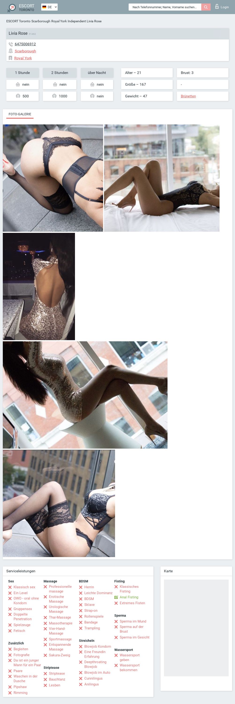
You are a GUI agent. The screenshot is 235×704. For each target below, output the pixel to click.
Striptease (57, 673)
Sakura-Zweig (59, 655)
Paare (18, 671)
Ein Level (21, 593)
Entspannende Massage (60, 646)
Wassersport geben (130, 657)
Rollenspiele (94, 616)
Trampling (92, 628)
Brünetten (188, 96)
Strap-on (90, 610)
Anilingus (91, 684)
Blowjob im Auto (97, 672)
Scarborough (40, 21)
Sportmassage (60, 639)
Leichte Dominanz (98, 593)
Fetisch (19, 631)
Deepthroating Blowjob (95, 664)
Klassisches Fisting (129, 589)
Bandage (91, 622)
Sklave (89, 605)
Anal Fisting (129, 597)
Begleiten (21, 649)
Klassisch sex (24, 587)
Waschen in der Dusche (25, 678)
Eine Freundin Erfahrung (94, 654)
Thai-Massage (60, 617)
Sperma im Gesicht (134, 637)
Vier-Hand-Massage (57, 631)
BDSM (89, 599)
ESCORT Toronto (18, 21)
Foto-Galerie (20, 114)
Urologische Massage (58, 609)
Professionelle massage (60, 589)
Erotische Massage (56, 599)
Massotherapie (60, 623)
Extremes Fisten (132, 603)
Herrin (89, 587)
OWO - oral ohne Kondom (26, 600)
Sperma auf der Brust (131, 629)
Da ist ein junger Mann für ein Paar (27, 662)
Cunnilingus (93, 678)
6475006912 (25, 44)
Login (222, 6)
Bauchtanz (57, 679)
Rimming (20, 693)
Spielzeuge (22, 625)
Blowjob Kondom (97, 646)
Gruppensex (23, 609)
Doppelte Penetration (23, 616)
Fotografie (22, 655)
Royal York (59, 21)
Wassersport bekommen (130, 667)
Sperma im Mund (133, 621)
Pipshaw (20, 687)
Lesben (54, 685)
